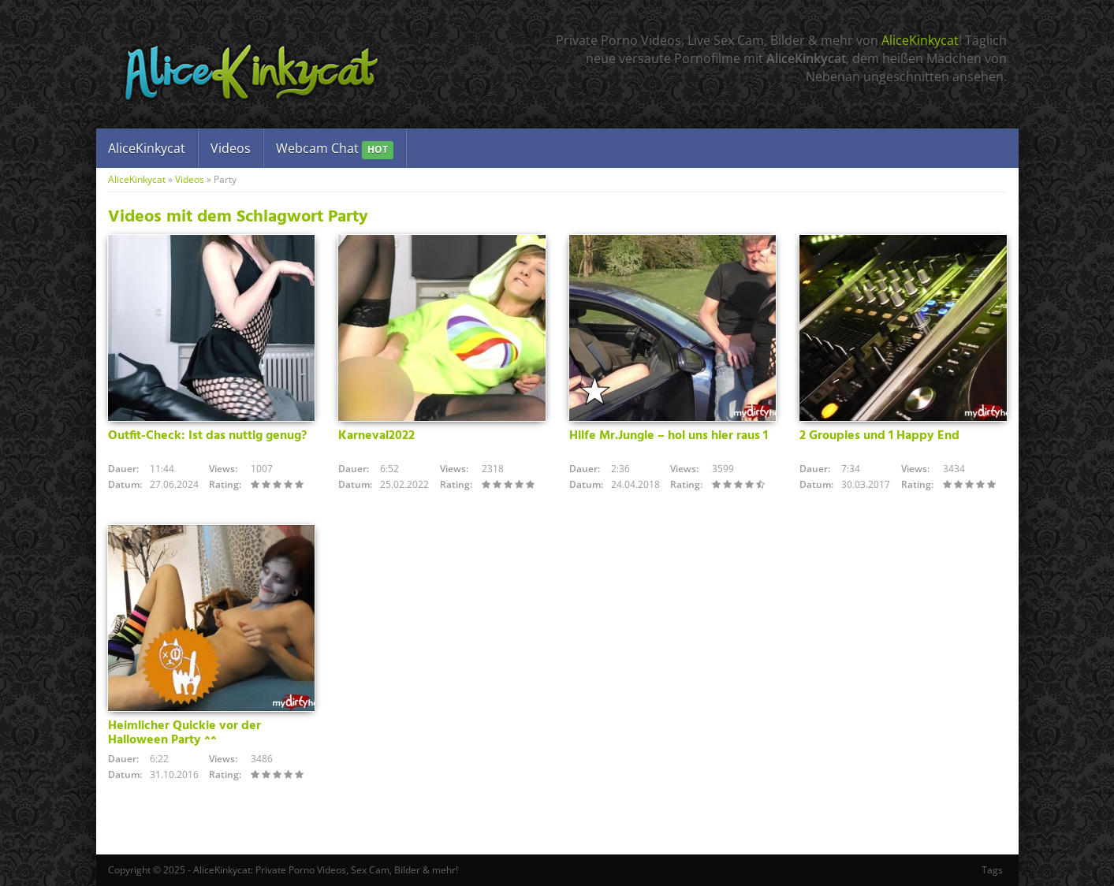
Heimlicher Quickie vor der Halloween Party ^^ (184, 733)
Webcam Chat (334, 149)
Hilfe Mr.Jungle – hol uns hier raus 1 (668, 436)
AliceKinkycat (920, 40)
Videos (231, 148)
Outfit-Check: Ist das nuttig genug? (207, 436)
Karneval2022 (376, 436)
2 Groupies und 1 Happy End (879, 436)
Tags (992, 870)
